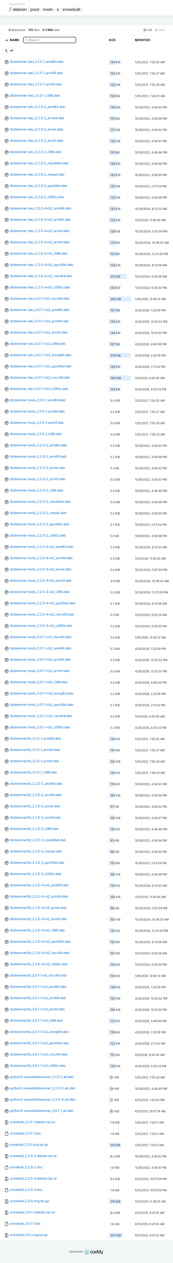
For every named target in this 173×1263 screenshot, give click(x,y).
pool (34, 9)
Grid (159, 30)
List (147, 30)
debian (19, 9)
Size (112, 40)
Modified (142, 40)
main (48, 9)
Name (15, 39)
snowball (71, 9)
